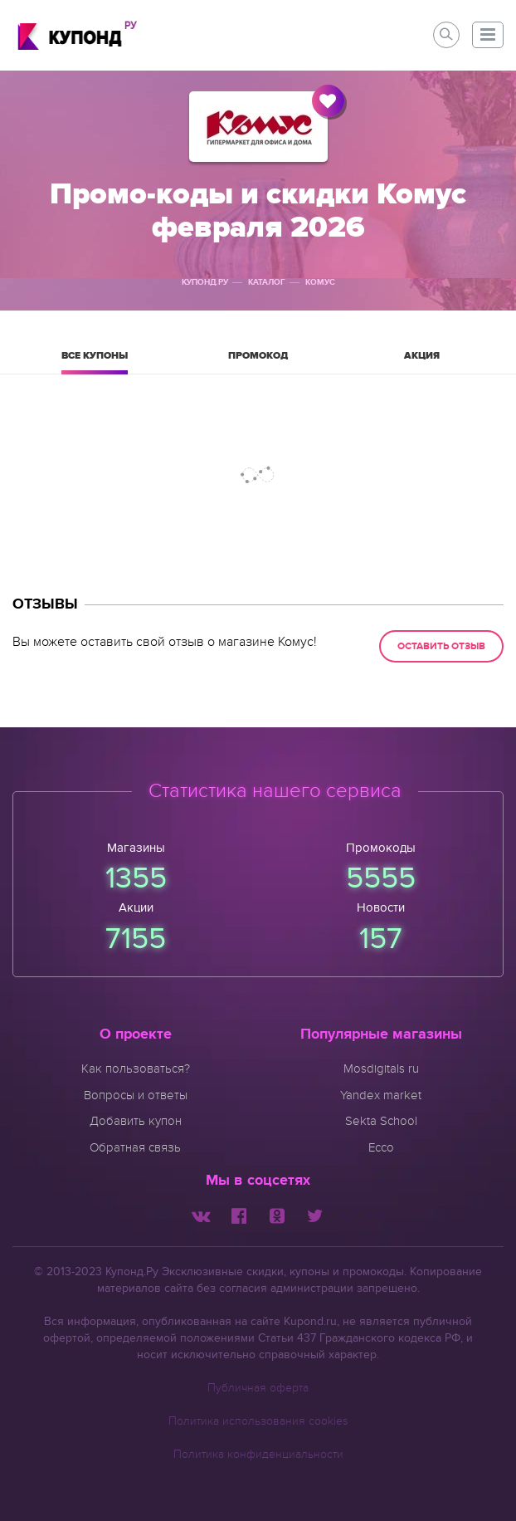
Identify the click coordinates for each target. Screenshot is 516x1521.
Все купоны (94, 362)
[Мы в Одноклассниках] (277, 1214)
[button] (488, 35)
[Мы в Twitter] (315, 1214)
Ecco (381, 1147)
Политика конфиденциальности (258, 1454)
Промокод (258, 362)
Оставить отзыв (441, 646)
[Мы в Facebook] (238, 1214)
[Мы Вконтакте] (200, 1214)
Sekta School (381, 1120)
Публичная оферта (258, 1388)
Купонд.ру (205, 282)
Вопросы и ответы (135, 1095)
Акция (421, 362)
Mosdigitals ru (381, 1068)
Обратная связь (135, 1147)
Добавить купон (136, 1120)
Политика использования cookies (258, 1421)
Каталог (266, 282)
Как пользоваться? (135, 1068)
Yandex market (380, 1095)
